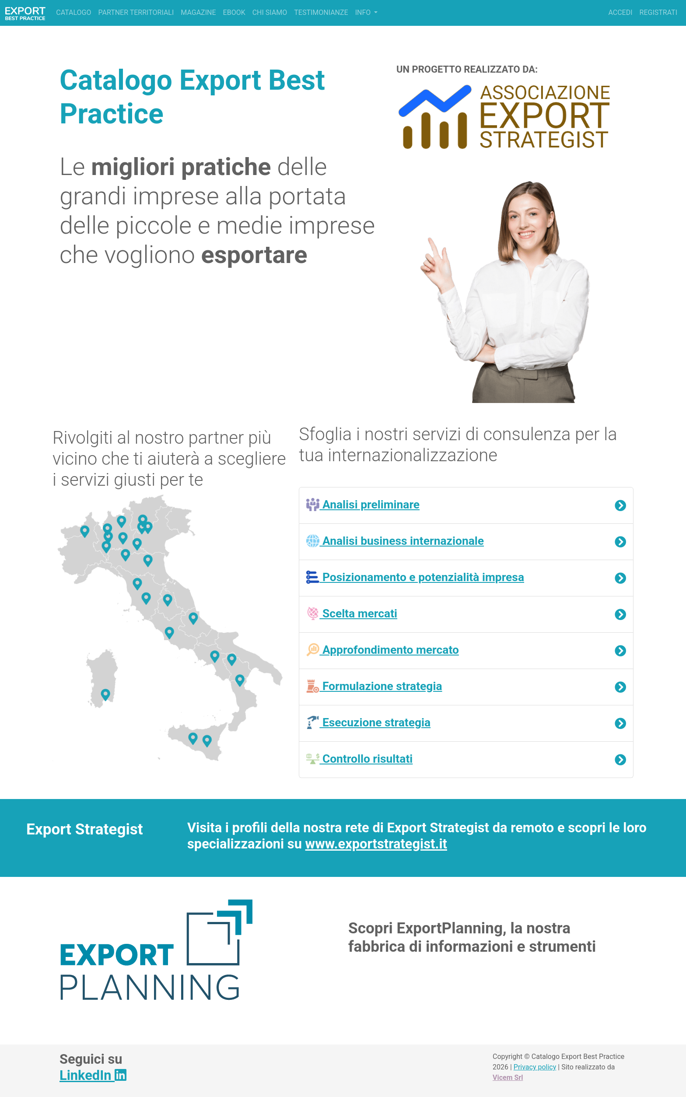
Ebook (234, 12)
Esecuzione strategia (368, 722)
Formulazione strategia (374, 686)
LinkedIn (93, 1075)
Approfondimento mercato (382, 649)
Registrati (658, 12)
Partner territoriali (136, 12)
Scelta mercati (351, 613)
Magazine (198, 12)
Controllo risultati (359, 758)
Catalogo (73, 12)
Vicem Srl (508, 1077)
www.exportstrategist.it (376, 844)
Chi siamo (269, 12)
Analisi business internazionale (395, 540)
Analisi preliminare (363, 504)
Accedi (620, 12)
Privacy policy (535, 1067)
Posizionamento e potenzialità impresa (415, 577)
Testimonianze (321, 12)
